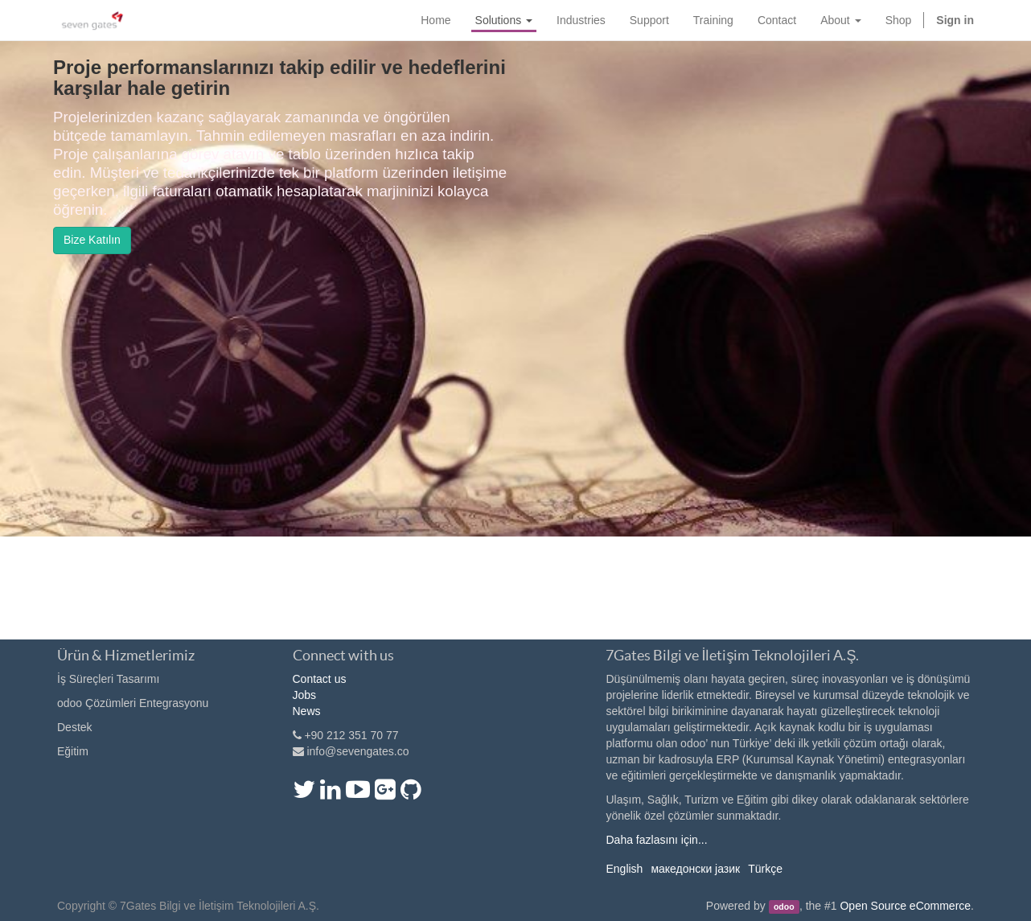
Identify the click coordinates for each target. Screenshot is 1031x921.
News (307, 711)
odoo (784, 906)
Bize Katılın (92, 239)
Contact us (320, 678)
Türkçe (765, 868)
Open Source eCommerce (905, 905)
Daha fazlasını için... (656, 839)
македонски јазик (695, 868)
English (624, 868)
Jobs (305, 695)
